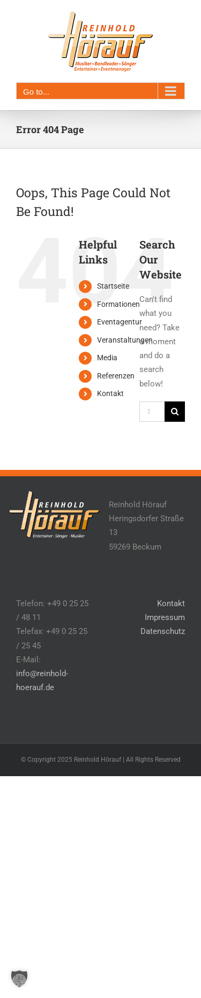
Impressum (165, 617)
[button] (19, 979)
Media (107, 357)
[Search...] (152, 411)
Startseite (113, 286)
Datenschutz (162, 631)
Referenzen (116, 376)
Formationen (118, 304)
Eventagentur (119, 322)
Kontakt (110, 393)
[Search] (175, 411)
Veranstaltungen (125, 340)
